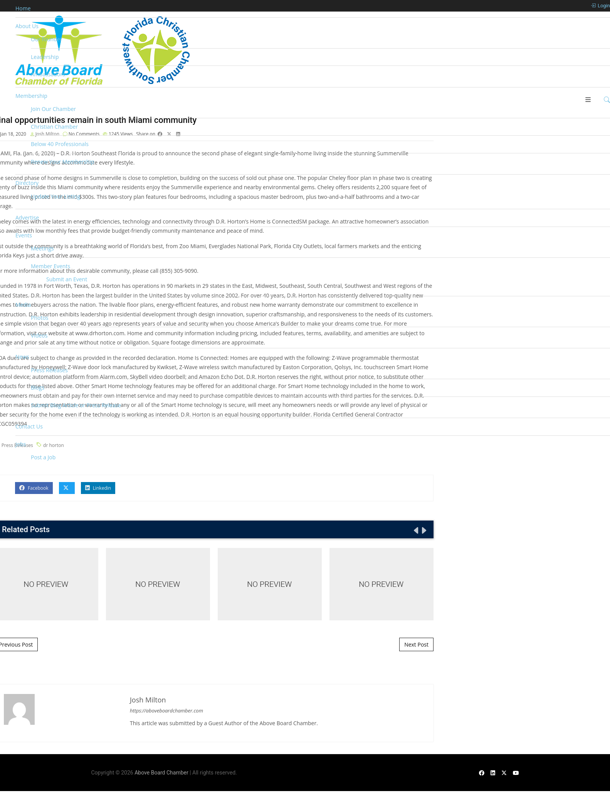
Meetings (42, 248)
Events (23, 235)
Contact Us (29, 426)
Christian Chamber (54, 126)
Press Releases (49, 370)
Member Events (50, 266)
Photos (40, 317)
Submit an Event (66, 279)
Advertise (27, 217)
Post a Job (43, 457)
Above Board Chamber (161, 772)
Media (23, 304)
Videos (39, 335)
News (22, 356)
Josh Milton (148, 699)
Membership (31, 95)
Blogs (37, 387)
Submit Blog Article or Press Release (76, 405)
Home (23, 8)
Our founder (46, 39)
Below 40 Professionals (60, 144)
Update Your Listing (55, 196)
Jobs (20, 444)
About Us (27, 26)
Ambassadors (48, 74)
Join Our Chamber (53, 109)
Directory (27, 182)
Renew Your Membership (62, 161)
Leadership (45, 56)
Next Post (416, 644)
